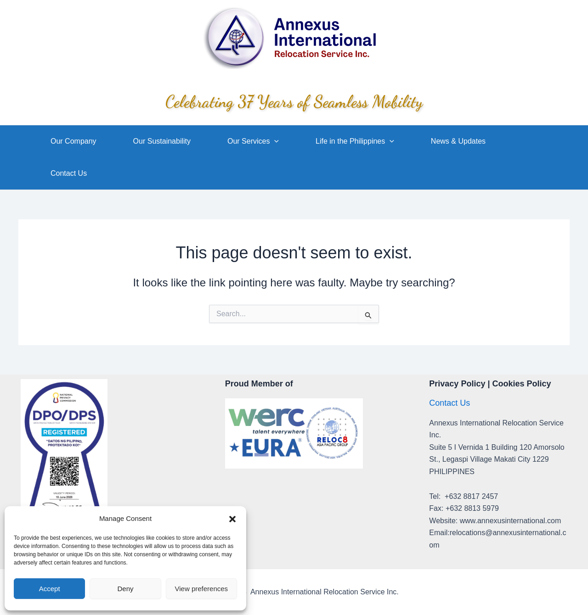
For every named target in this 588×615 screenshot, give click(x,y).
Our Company (73, 141)
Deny (125, 589)
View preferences (201, 589)
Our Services (253, 141)
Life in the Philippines (355, 141)
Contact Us (69, 173)
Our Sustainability (162, 141)
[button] (232, 519)
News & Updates (458, 141)
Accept (49, 589)
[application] (274, 141)
